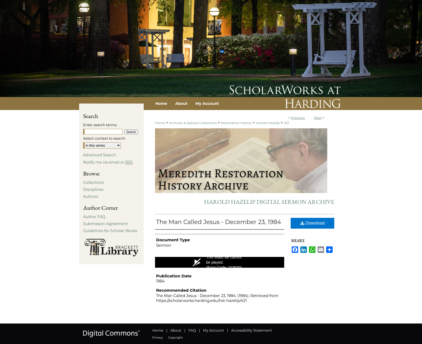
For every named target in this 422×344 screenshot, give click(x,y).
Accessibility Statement (251, 330)
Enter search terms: (100, 125)
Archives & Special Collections (193, 123)
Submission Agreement (105, 223)
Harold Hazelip (268, 123)
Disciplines (93, 189)
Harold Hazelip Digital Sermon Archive (269, 202)
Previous (298, 118)
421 (286, 123)
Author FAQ (94, 216)
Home (160, 123)
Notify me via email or (108, 162)
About (175, 330)
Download (312, 223)
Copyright (175, 337)
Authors (90, 196)
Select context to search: (104, 138)
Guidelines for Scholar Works (110, 230)
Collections (93, 182)
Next (318, 118)
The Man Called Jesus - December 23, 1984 (218, 222)
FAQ (192, 330)
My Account (213, 330)
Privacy (157, 337)
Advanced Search (99, 155)
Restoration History (236, 123)
